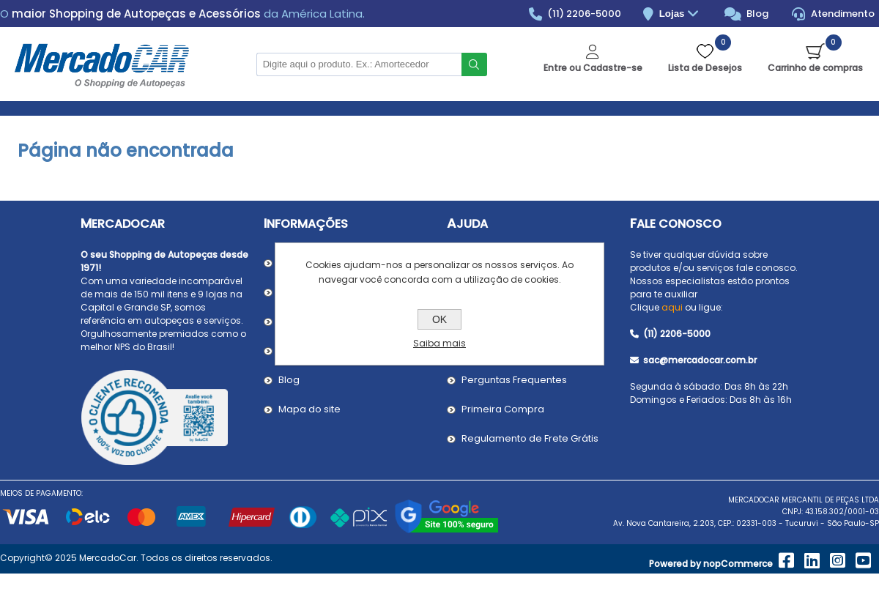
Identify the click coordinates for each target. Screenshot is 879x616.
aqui (672, 307)
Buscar (474, 64)
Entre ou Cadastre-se (593, 68)
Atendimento (833, 14)
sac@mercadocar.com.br (693, 360)
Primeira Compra (502, 409)
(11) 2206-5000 (575, 14)
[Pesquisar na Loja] (358, 64)
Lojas (680, 14)
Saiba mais (439, 343)
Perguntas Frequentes (514, 380)
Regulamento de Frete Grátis (529, 438)
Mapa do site (309, 409)
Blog (746, 14)
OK (439, 319)
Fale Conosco (676, 223)
